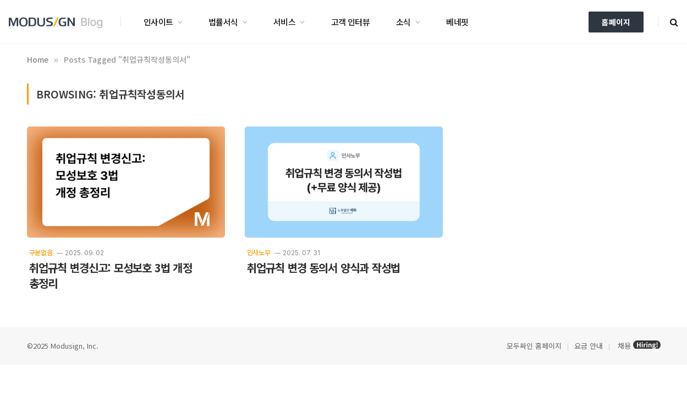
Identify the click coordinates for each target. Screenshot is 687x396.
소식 (403, 22)
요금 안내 (588, 345)
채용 (624, 345)
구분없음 (41, 252)
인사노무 (259, 252)
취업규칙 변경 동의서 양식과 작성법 (323, 268)
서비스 (284, 22)
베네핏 (457, 22)
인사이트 (158, 22)
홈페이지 (616, 22)
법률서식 (223, 22)
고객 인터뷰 (350, 22)
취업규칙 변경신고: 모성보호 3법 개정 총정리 (110, 275)
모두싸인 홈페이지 (533, 345)
